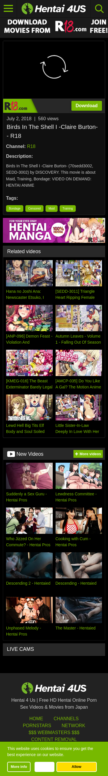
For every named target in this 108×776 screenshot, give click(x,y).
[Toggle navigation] (8, 8)
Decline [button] (44, 767)
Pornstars (37, 725)
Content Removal (54, 739)
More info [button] (19, 767)
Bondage (14, 208)
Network (73, 725)
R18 (31, 146)
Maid (51, 208)
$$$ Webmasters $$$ (54, 732)
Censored (34, 208)
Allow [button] (77, 767)
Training (67, 208)
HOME (36, 718)
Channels (66, 718)
